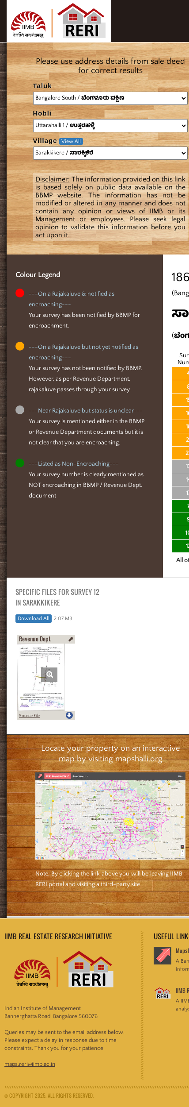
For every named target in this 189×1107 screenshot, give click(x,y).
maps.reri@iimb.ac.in (29, 1064)
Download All (33, 618)
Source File (29, 716)
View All (71, 141)
